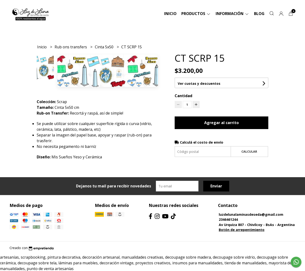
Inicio (170, 13)
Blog (259, 13)
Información (232, 13)
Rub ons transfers (71, 47)
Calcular (249, 151)
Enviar (216, 186)
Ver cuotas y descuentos (199, 83)
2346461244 (228, 219)
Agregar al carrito (221, 122)
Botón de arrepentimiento (241, 229)
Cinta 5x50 (104, 47)
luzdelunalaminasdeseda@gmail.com (251, 214)
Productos (196, 13)
